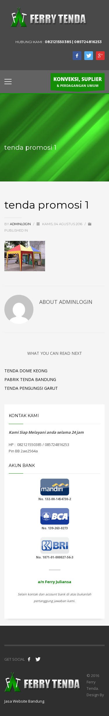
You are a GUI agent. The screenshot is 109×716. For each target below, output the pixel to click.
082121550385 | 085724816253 (73, 42)
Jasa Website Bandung (24, 701)
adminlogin (21, 224)
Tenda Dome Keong (25, 370)
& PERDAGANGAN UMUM (78, 83)
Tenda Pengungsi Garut (31, 388)
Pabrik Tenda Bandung (30, 379)
